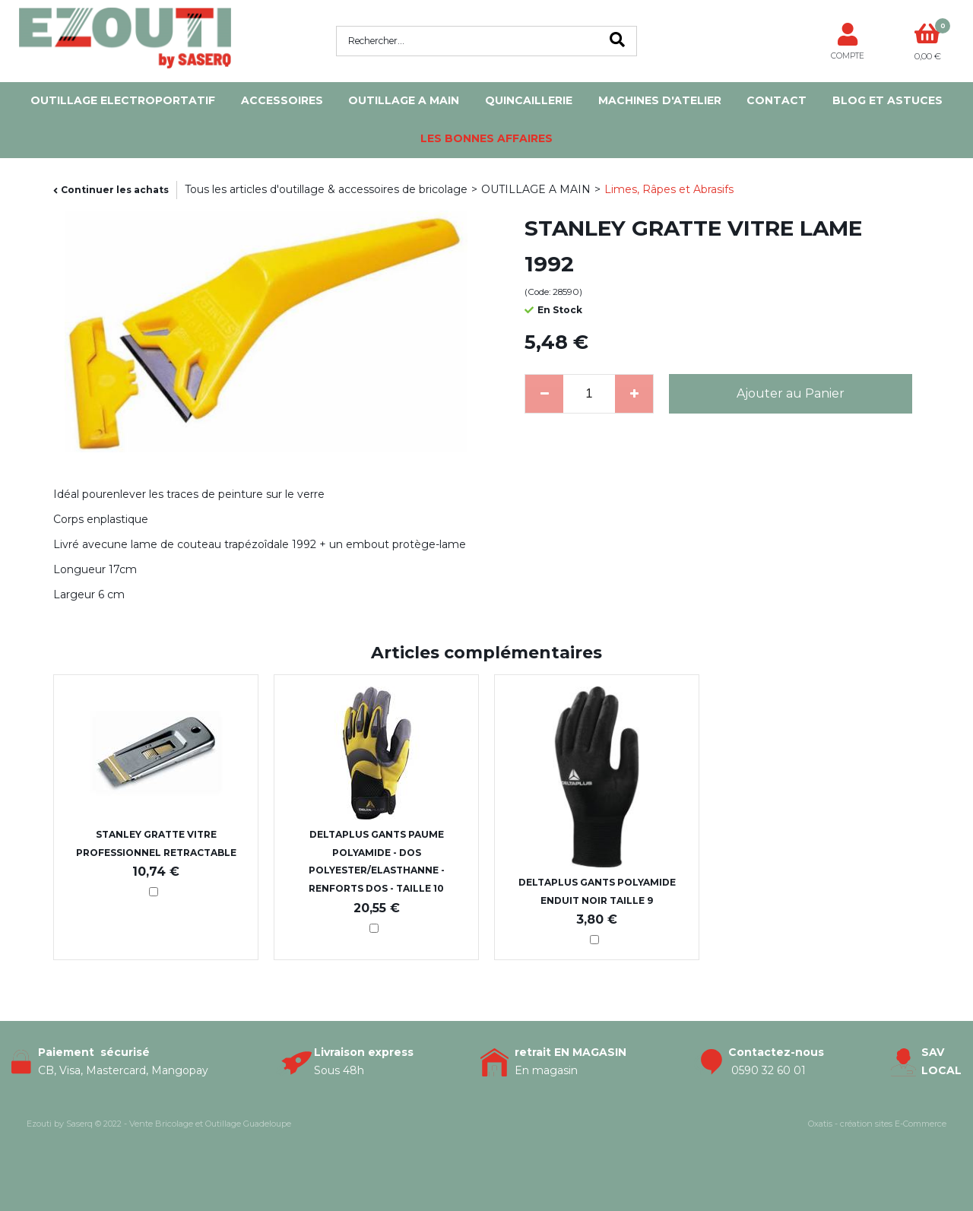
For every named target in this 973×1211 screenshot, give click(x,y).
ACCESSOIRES (282, 100)
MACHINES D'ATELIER (659, 100)
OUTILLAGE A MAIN (403, 100)
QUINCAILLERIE (528, 100)
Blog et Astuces (887, 100)
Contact (776, 100)
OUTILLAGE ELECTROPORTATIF (122, 100)
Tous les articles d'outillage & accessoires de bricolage (326, 189)
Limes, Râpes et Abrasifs (669, 189)
